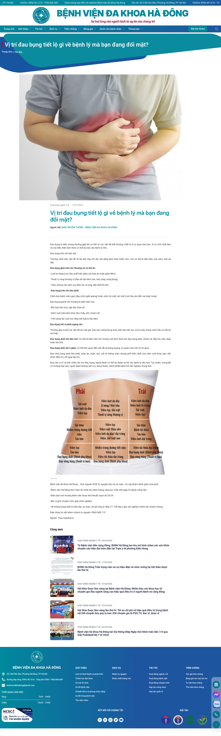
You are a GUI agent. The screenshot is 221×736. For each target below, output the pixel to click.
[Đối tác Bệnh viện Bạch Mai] (190, 727)
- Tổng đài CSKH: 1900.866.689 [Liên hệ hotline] (49, 687)
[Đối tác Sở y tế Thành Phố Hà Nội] (178, 727)
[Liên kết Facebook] (100, 727)
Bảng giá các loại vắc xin (196, 686)
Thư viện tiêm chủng (195, 694)
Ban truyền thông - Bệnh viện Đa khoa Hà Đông (89, 227)
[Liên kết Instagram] (110, 727)
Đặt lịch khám (198, 28)
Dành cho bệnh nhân (100, 28)
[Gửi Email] (105, 727)
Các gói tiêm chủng (194, 681)
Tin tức (34, 28)
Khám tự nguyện (119, 681)
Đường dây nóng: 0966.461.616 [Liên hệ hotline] (21, 687)
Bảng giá (79, 28)
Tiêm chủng (63, 28)
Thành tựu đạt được (84, 686)
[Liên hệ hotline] (4, 693)
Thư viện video (81, 708)
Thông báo (121, 28)
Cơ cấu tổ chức (82, 690)
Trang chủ (8, 28)
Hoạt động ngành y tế (59, 205)
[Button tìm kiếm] (216, 29)
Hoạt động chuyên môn (159, 690)
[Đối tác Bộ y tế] (166, 727)
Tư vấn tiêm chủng (194, 690)
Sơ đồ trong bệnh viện (85, 703)
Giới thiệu (21, 28)
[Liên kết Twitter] (116, 727)
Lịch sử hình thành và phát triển (89, 681)
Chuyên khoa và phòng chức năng (90, 699)
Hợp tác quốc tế (156, 699)
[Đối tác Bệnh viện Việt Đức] (202, 727)
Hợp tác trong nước (157, 694)
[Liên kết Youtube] (121, 727)
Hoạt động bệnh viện (158, 686)
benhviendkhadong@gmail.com (21, 693)
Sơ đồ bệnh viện (82, 694)
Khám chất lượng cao (121, 686)
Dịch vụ (48, 28)
